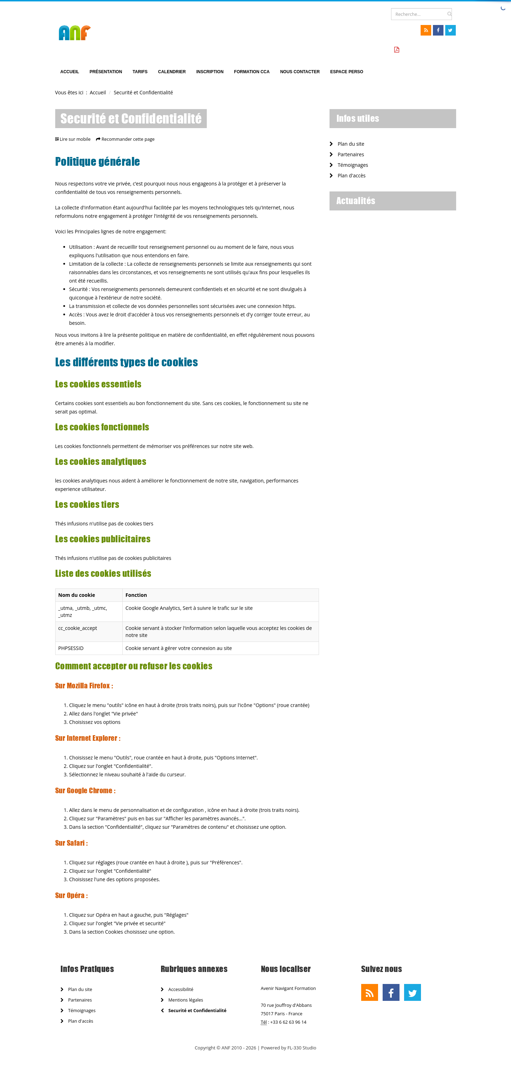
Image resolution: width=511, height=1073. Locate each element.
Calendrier (172, 71)
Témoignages (349, 165)
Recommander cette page (128, 139)
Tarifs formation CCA (427, 50)
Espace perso (346, 71)
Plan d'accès (348, 175)
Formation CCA (252, 71)
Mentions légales (182, 1000)
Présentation (106, 71)
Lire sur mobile (75, 139)
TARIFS (140, 71)
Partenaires (347, 154)
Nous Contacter (300, 71)
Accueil (69, 71)
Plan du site (347, 143)
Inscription (209, 71)
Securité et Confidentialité (193, 1011)
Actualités (356, 200)
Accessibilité (177, 989)
